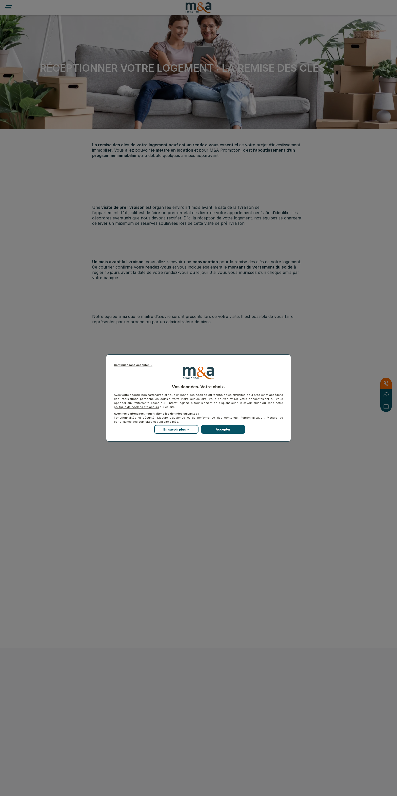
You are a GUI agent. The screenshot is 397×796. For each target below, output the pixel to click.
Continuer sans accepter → (133, 365)
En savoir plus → (176, 429)
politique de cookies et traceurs (136, 407)
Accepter (223, 429)
